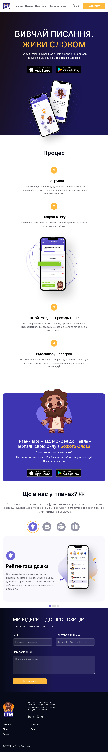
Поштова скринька (68, 634)
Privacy (6, 734)
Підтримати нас (57, 6)
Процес (29, 6)
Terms (34, 729)
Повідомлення (22, 651)
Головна (19, 6)
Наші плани (41, 6)
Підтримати (94, 6)
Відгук (6, 729)
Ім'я (15, 634)
